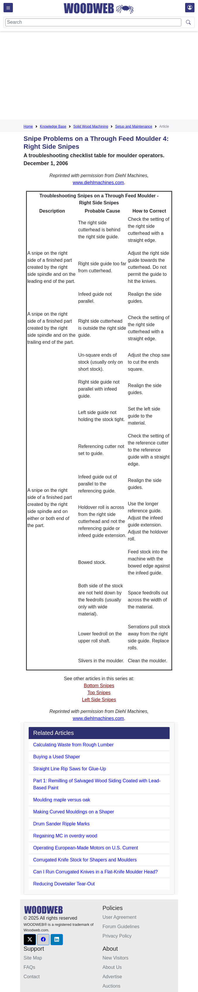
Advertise (112, 976)
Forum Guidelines (121, 926)
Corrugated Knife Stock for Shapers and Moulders (85, 859)
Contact (32, 976)
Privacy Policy (117, 935)
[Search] (93, 22)
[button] (30, 939)
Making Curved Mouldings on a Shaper (73, 811)
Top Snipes (99, 692)
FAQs (29, 967)
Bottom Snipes (99, 685)
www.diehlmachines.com (98, 182)
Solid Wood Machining (90, 126)
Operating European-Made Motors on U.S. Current (85, 847)
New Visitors (116, 957)
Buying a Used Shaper (56, 756)
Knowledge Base (53, 126)
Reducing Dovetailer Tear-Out (64, 883)
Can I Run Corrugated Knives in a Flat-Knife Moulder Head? (95, 871)
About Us (112, 967)
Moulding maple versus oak (61, 799)
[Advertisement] (111, 76)
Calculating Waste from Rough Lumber (73, 744)
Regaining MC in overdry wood (65, 835)
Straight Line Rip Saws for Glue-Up (69, 768)
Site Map (33, 957)
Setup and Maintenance (133, 126)
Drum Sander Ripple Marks (61, 823)
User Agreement (120, 917)
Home (28, 126)
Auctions (111, 986)
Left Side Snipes (99, 699)
